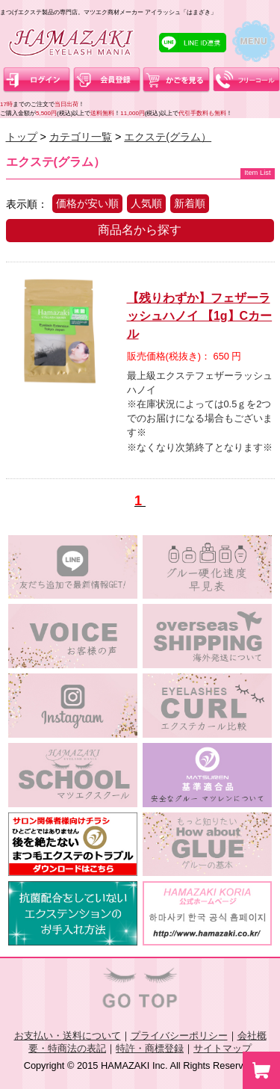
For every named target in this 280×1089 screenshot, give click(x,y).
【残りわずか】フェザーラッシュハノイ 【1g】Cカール (200, 315)
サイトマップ (222, 1048)
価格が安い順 (87, 203)
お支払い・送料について (67, 1035)
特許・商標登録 (150, 1048)
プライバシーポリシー (179, 1035)
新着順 (189, 203)
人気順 (146, 203)
